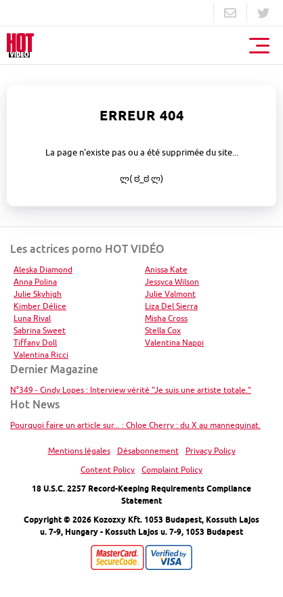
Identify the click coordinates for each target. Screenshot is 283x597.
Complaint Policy (172, 469)
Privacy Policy (211, 451)
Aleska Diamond (43, 269)
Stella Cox (163, 330)
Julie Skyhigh (38, 294)
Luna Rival (32, 318)
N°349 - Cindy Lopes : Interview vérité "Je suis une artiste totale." (130, 390)
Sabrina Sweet (40, 330)
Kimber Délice (40, 306)
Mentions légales (79, 451)
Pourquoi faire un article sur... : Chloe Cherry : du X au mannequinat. (135, 425)
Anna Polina (35, 282)
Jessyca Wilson (172, 282)
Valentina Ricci (41, 355)
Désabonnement (148, 451)
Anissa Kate (166, 269)
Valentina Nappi (174, 342)
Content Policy (108, 469)
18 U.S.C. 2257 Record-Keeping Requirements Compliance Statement (141, 494)
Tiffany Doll (35, 342)
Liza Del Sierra (171, 306)
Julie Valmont (170, 294)
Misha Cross (166, 318)
